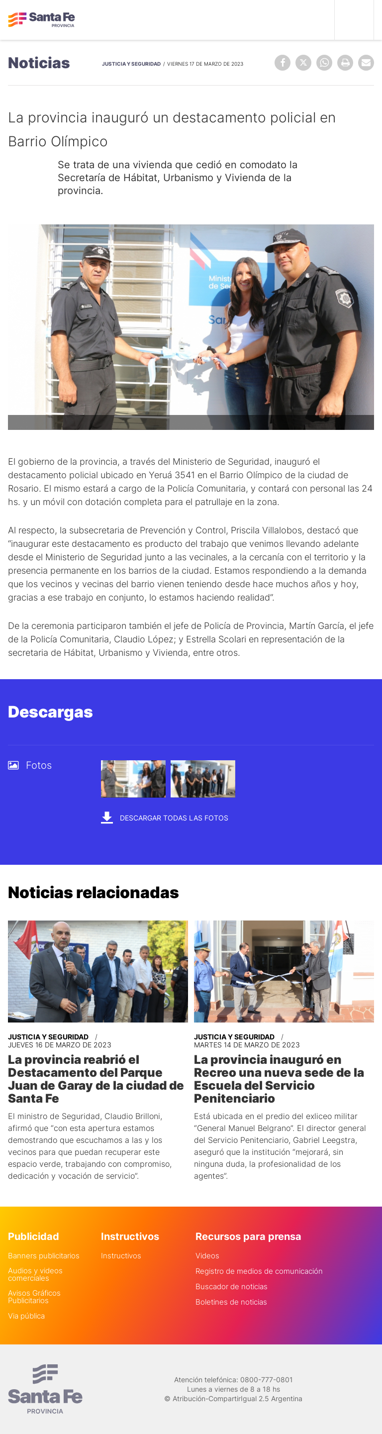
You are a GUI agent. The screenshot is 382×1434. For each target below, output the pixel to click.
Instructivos (121, 1255)
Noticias (39, 63)
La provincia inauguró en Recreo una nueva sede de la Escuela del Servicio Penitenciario (279, 1079)
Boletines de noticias (231, 1302)
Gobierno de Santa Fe (41, 19)
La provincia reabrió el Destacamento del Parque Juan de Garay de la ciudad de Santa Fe (96, 1079)
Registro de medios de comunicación (259, 1271)
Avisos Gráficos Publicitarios (34, 1296)
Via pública (26, 1316)
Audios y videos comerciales (35, 1274)
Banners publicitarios (44, 1255)
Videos (207, 1255)
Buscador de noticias (231, 1286)
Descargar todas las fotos (164, 817)
